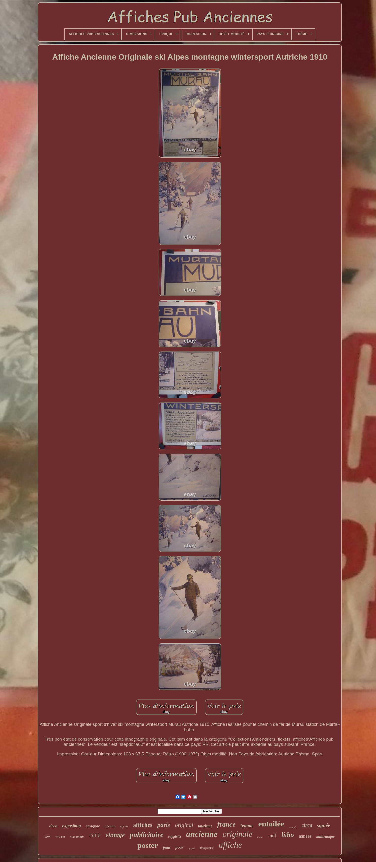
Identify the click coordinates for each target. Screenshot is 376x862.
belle (259, 837)
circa (307, 825)
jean (166, 847)
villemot (60, 837)
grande (293, 826)
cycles (124, 826)
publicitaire (146, 835)
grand (192, 848)
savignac (93, 826)
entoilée (271, 823)
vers (47, 837)
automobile (77, 837)
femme (247, 825)
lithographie (206, 848)
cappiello (174, 837)
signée (323, 825)
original (184, 825)
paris (163, 824)
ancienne (201, 834)
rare (95, 835)
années (305, 836)
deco (53, 825)
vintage (115, 835)
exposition (71, 825)
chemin (110, 826)
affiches (142, 825)
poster (147, 845)
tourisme (205, 826)
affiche (230, 845)
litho (287, 835)
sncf (271, 835)
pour (179, 847)
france (226, 824)
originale (237, 834)
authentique (325, 837)
